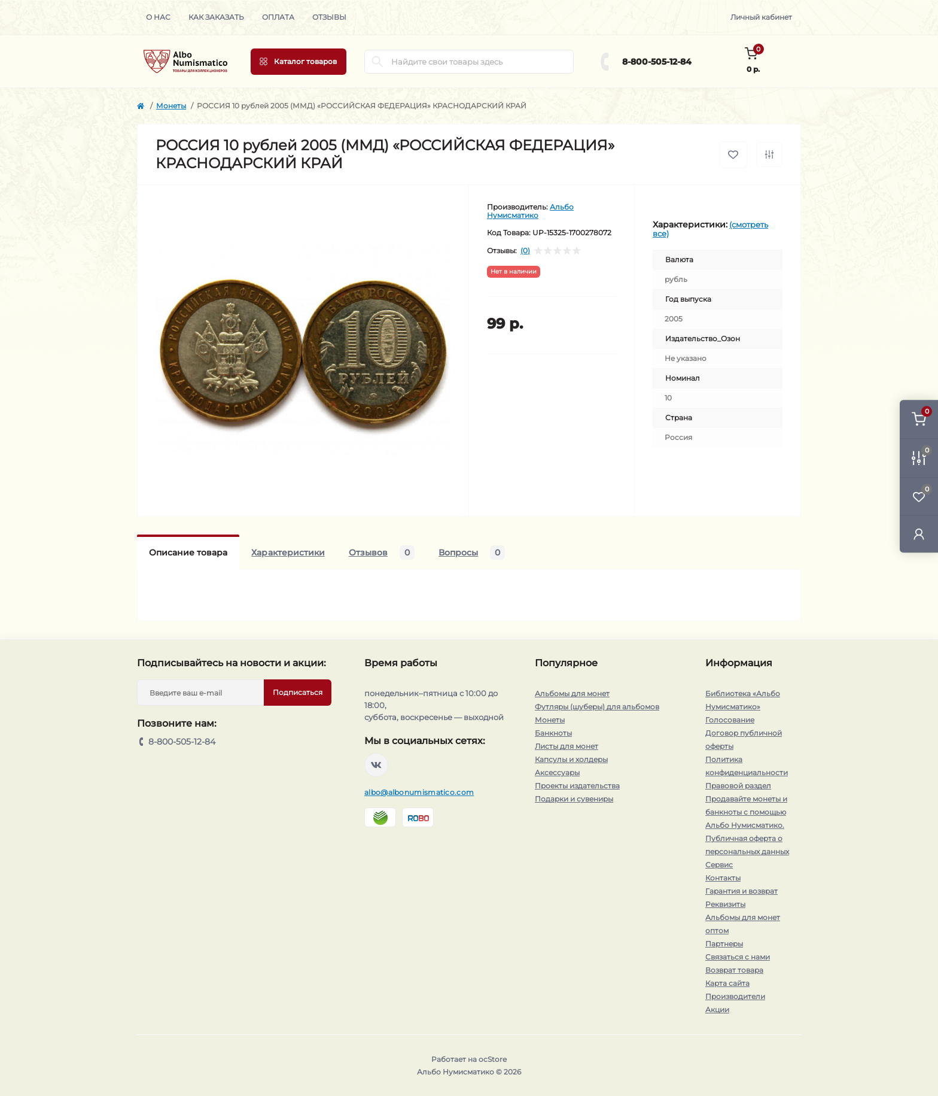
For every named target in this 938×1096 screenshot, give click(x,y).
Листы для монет (566, 746)
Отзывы (329, 17)
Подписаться (297, 692)
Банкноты (553, 732)
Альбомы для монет (572, 693)
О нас (158, 17)
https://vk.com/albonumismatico (376, 765)
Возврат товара (734, 970)
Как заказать (216, 17)
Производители (735, 996)
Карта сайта (727, 983)
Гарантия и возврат (741, 890)
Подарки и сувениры (574, 798)
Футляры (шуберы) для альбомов (597, 706)
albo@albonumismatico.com (419, 792)
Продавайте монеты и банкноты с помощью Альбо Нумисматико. (746, 812)
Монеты (171, 105)
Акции (717, 1009)
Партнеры (724, 943)
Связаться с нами (737, 956)
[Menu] (298, 61)
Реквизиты (725, 904)
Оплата (278, 17)
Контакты (723, 877)
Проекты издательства (577, 785)
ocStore (493, 1059)
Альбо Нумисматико (530, 211)
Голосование (729, 719)
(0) (525, 251)
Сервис (719, 864)
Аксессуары (557, 772)
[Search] (377, 62)
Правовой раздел (738, 785)
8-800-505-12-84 (657, 61)
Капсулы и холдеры (571, 759)
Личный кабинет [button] (761, 17)
